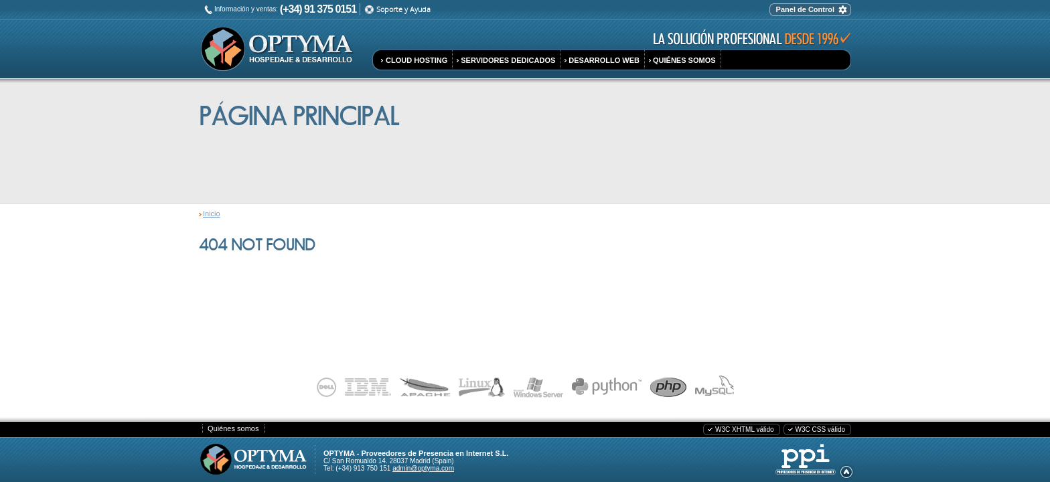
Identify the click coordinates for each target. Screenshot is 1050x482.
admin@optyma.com (423, 468)
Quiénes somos (233, 428)
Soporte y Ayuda (403, 9)
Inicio (211, 214)
